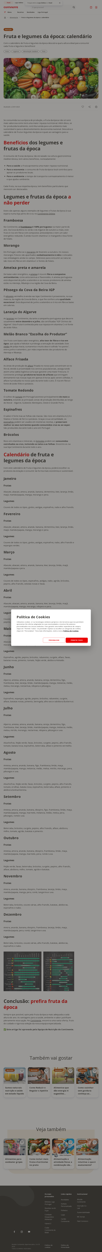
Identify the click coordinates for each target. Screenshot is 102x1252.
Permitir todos (77, 640)
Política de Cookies (71, 631)
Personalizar (54, 640)
